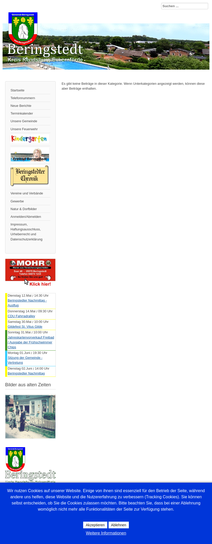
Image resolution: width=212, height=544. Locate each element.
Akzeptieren (95, 525)
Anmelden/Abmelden (26, 217)
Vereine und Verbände (27, 193)
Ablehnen (118, 525)
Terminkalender (22, 113)
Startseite (17, 90)
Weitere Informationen (106, 533)
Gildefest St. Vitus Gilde (25, 327)
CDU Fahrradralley (21, 316)
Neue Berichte (21, 106)
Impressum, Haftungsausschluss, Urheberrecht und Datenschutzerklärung (26, 231)
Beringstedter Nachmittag (26, 373)
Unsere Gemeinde (24, 121)
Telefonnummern (23, 98)
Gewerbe (17, 201)
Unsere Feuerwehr (24, 129)
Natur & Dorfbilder (24, 209)
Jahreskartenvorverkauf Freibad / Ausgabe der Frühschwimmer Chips (31, 342)
